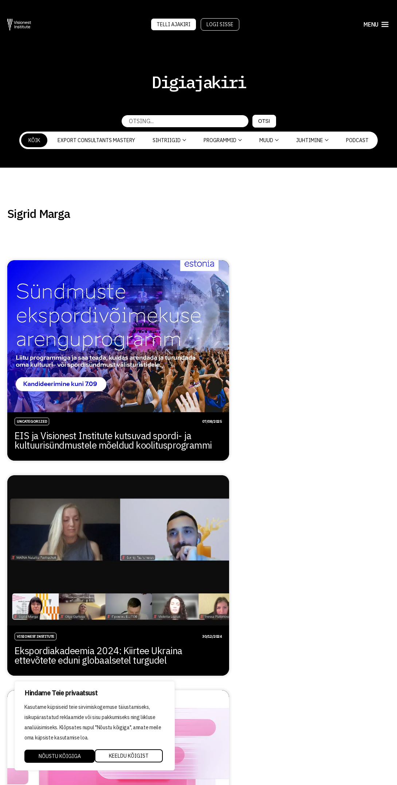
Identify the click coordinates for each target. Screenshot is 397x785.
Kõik (34, 140)
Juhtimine (312, 140)
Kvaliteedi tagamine (233, 725)
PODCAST (357, 140)
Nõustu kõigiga (130, 756)
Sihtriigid (169, 140)
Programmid (223, 140)
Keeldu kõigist (58, 756)
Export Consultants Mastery (96, 140)
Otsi (264, 121)
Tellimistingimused (232, 746)
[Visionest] (19, 25)
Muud (269, 140)
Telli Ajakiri (173, 24)
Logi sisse (220, 24)
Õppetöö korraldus (230, 715)
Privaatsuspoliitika (233, 736)
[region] (95, 726)
